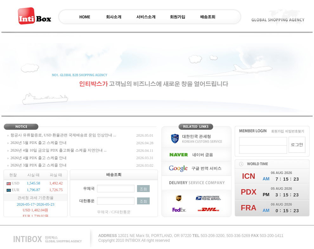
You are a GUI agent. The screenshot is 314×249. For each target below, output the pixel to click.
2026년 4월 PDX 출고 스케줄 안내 (38, 158)
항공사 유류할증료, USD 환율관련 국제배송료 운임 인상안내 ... (63, 135)
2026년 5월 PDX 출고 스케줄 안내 (38, 142)
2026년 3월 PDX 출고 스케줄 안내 (38, 165)
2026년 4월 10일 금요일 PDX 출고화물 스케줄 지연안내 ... (58, 150)
